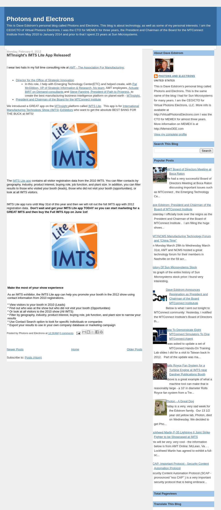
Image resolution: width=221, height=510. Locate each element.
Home (75, 349)
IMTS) (55, 110)
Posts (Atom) (33, 357)
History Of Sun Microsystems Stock (174, 267)
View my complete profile (170, 134)
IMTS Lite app (22, 180)
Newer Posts (15, 349)
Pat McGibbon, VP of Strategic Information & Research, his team (81, 86)
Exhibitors (66, 110)
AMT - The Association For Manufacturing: (96, 67)
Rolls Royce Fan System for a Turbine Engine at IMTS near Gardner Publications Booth (186, 370)
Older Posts (134, 349)
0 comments (67, 333)
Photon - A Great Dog (180, 401)
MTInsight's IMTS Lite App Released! (39, 55)
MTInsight (61, 106)
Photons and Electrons (40, 18)
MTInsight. (134, 95)
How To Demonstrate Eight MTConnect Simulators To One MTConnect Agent (188, 334)
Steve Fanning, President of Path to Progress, (100, 91)
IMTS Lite (94, 106)
